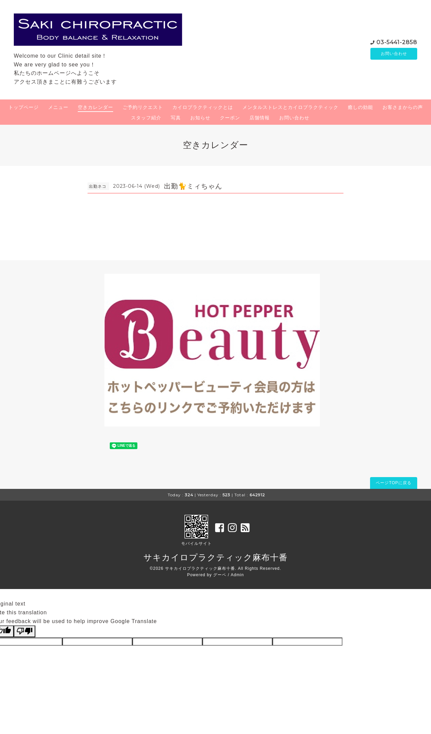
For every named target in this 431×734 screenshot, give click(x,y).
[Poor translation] (24, 631)
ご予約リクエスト (143, 107)
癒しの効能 (360, 107)
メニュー (58, 107)
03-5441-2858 (396, 41)
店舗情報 (260, 117)
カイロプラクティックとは (202, 107)
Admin (237, 574)
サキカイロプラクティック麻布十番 (215, 557)
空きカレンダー (95, 107)
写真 (176, 117)
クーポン (230, 117)
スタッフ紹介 (146, 117)
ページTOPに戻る (393, 482)
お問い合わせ (394, 53)
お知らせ (200, 117)
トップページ (23, 107)
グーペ (219, 574)
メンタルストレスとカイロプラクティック (290, 107)
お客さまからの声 (403, 107)
